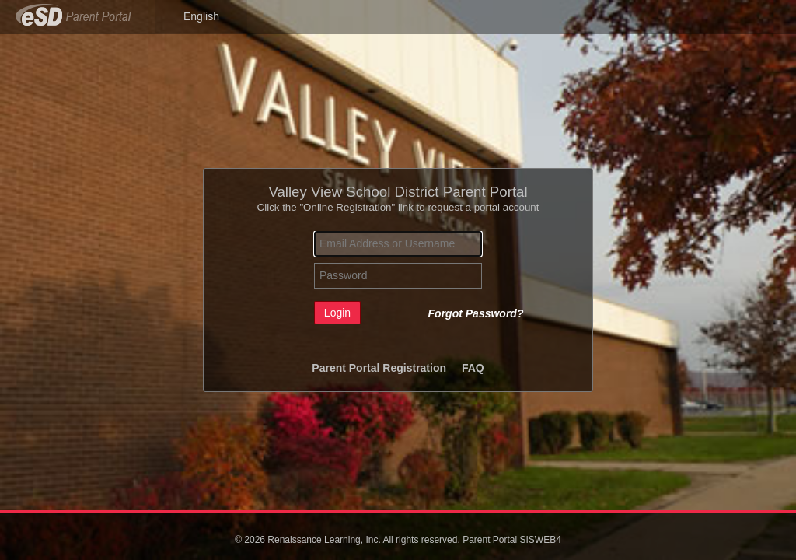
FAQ (473, 368)
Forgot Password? (476, 313)
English (201, 16)
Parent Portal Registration (379, 368)
